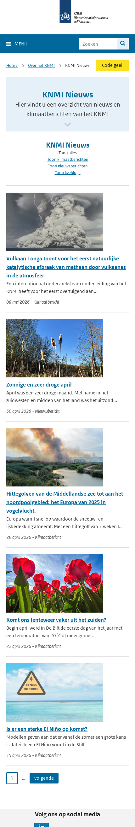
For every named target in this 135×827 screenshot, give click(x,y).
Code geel (112, 65)
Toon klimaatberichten (67, 159)
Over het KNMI (41, 65)
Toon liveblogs (68, 172)
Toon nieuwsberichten (67, 166)
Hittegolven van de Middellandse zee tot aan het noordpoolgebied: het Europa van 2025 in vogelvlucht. (64, 502)
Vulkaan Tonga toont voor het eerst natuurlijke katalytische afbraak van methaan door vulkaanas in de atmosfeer (66, 267)
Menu (20, 44)
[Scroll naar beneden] (68, 125)
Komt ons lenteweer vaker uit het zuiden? (56, 619)
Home (12, 65)
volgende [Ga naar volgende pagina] (44, 778)
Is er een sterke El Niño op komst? (46, 728)
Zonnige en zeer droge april (39, 384)
